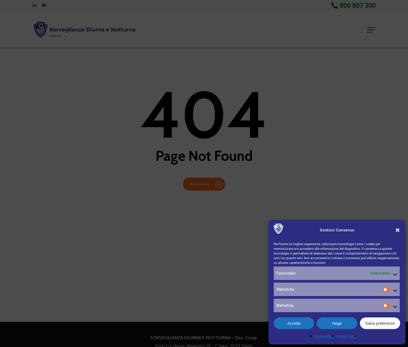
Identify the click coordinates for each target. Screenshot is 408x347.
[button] (397, 230)
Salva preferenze (380, 323)
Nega (337, 323)
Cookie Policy (324, 336)
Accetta (294, 323)
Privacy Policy (346, 336)
